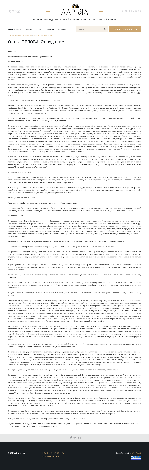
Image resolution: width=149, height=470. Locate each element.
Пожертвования (50, 456)
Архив (29, 29)
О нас (38, 29)
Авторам (50, 29)
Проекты (62, 29)
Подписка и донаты (124, 29)
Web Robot (136, 453)
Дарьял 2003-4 (27, 35)
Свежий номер (15, 29)
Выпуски (18, 35)
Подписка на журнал (53, 453)
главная (11, 35)
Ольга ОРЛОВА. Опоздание (42, 35)
